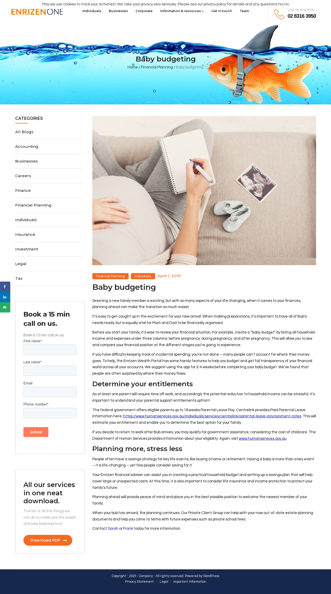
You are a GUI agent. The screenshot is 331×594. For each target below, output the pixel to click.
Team (244, 11)
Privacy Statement (139, 581)
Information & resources (182, 11)
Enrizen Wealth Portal (142, 361)
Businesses (118, 11)
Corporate (144, 11)
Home (133, 67)
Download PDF (45, 540)
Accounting (26, 146)
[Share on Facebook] (5, 287)
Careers (23, 175)
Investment (26, 249)
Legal (20, 263)
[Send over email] (5, 307)
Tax (18, 278)
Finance (23, 190)
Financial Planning (157, 67)
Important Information (189, 581)
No (286, 4)
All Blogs (24, 131)
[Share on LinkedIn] (5, 297)
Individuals (91, 11)
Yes (281, 4)
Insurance (25, 234)
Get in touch (221, 11)
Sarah (113, 528)
